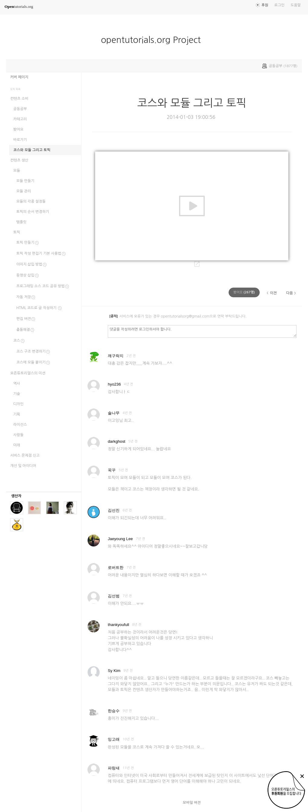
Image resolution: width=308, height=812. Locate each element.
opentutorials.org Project (153, 40)
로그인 (279, 5)
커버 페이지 (19, 77)
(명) (244, 292)
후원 (264, 5)
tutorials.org (19, 6)
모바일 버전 (192, 802)
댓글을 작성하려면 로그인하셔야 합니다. (202, 331)
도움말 (295, 5)
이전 (273, 293)
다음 (289, 293)
